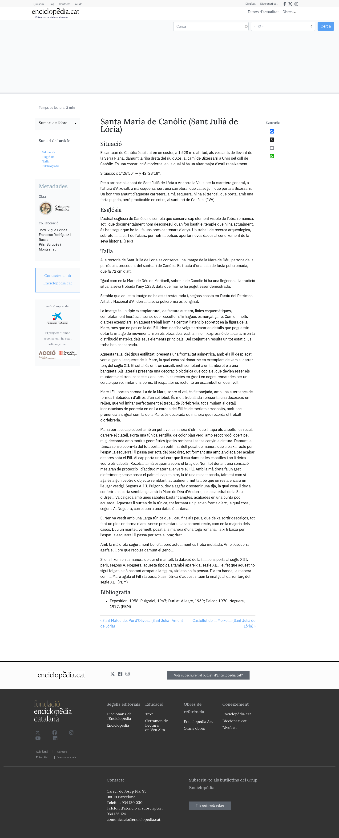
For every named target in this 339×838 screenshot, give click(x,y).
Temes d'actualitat (263, 12)
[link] (58, 123)
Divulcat (251, 3)
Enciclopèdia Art (198, 721)
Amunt (177, 620)
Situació (48, 152)
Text (149, 714)
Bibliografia (51, 166)
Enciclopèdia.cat (236, 714)
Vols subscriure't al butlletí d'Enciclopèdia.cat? (208, 675)
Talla (45, 161)
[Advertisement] (85, 56)
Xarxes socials (66, 757)
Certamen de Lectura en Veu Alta (156, 725)
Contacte (64, 4)
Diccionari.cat (269, 3)
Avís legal (42, 751)
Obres (287, 11)
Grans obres (194, 728)
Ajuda (78, 4)
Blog (51, 4)
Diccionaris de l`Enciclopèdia (119, 716)
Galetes (62, 751)
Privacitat (42, 757)
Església (48, 157)
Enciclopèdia (118, 725)
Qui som (38, 4)
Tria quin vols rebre (210, 805)
